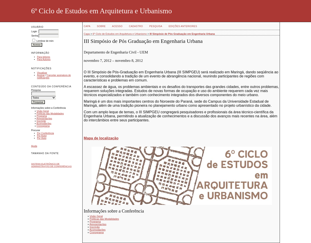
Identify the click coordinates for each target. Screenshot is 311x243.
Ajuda (34, 146)
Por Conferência (45, 133)
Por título (41, 138)
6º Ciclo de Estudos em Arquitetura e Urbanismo (120, 33)
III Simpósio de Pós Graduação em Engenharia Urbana (182, 33)
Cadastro (136, 26)
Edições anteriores (183, 26)
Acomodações (44, 123)
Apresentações (44, 118)
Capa (87, 26)
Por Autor (42, 135)
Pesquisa (155, 26)
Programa (42, 116)
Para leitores (43, 57)
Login (34, 31)
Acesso (117, 26)
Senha (34, 36)
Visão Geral (43, 111)
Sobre (101, 26)
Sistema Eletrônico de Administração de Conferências (51, 164)
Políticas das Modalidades (50, 113)
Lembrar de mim (45, 41)
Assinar (41, 75)
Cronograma (43, 126)
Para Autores (44, 59)
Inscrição (41, 121)
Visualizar (42, 73)
